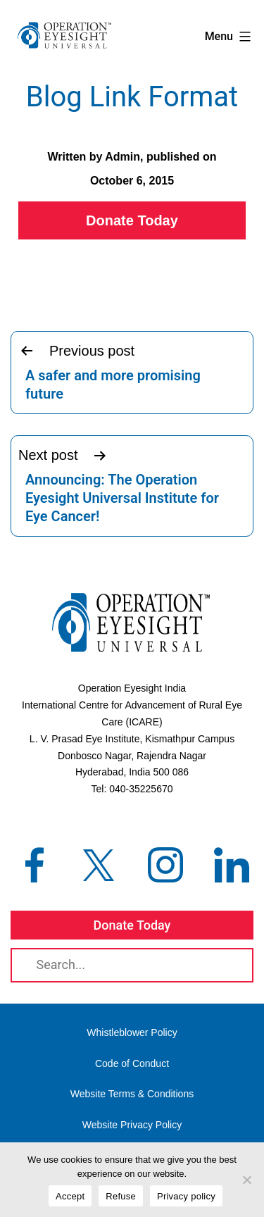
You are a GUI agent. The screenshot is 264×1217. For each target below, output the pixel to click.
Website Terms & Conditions (132, 1093)
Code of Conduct (132, 1063)
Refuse (121, 1196)
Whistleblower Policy (132, 1032)
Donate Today (132, 220)
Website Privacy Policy (132, 1124)
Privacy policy (186, 1196)
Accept (70, 1196)
